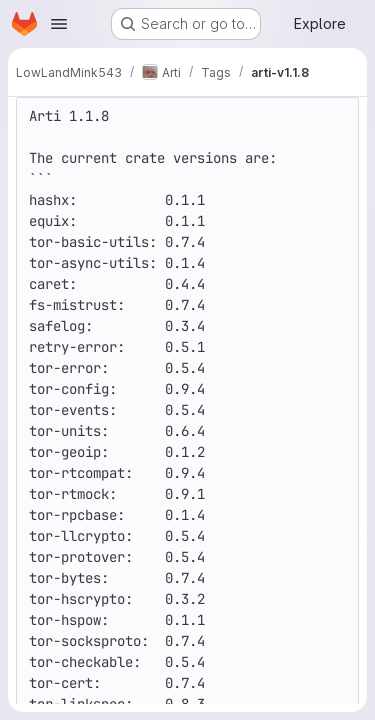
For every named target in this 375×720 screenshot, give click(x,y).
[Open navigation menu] (59, 24)
